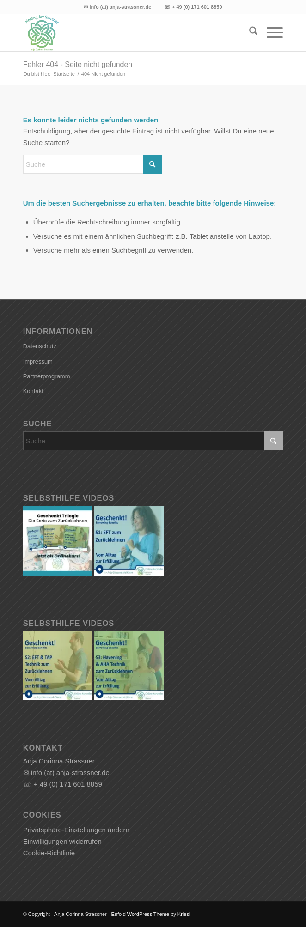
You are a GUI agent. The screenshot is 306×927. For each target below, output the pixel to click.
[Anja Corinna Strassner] (127, 32)
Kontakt (33, 391)
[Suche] (249, 32)
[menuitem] (249, 32)
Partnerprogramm (46, 376)
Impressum (38, 361)
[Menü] (270, 32)
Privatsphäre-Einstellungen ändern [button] (76, 830)
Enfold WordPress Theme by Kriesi (150, 914)
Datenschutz (39, 346)
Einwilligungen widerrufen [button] (62, 841)
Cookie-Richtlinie (49, 853)
